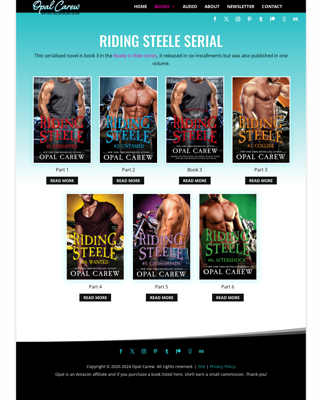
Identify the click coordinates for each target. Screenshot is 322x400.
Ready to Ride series (135, 55)
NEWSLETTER (240, 6)
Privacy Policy (222, 366)
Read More (62, 180)
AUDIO (190, 6)
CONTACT (272, 6)
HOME (140, 6)
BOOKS (162, 6)
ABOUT (212, 6)
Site (201, 366)
